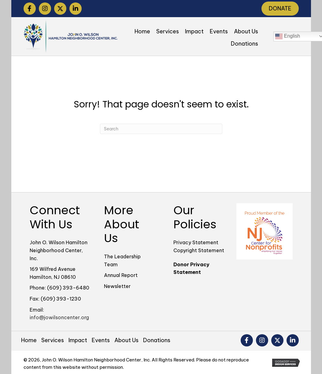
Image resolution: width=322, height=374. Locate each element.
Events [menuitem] (101, 340)
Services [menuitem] (52, 340)
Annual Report (121, 275)
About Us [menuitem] (126, 340)
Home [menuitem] (29, 340)
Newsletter (117, 286)
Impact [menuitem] (77, 340)
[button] (30, 8)
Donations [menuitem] (156, 340)
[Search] (161, 129)
